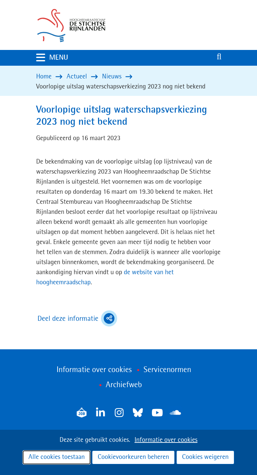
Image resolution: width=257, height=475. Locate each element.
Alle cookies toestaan (56, 457)
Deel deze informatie (77, 318)
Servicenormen (167, 370)
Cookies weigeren (205, 457)
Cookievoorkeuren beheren (133, 457)
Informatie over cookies (166, 440)
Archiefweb (124, 385)
